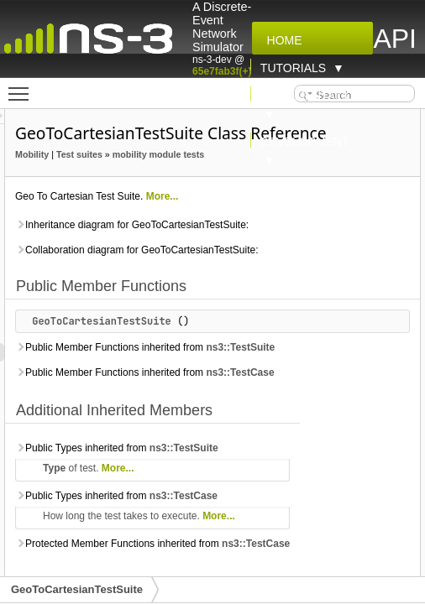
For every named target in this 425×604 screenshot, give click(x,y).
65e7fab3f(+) (221, 71)
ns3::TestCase (197, 451)
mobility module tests (209, 196)
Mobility (180, 178)
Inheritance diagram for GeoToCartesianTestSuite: (279, 267)
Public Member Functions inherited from (257, 398)
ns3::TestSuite (197, 408)
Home (281, 40)
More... (310, 238)
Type (201, 547)
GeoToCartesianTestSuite (249, 363)
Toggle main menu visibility (22, 86)
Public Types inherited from (264, 527)
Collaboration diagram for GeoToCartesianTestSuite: (284, 292)
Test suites (227, 178)
